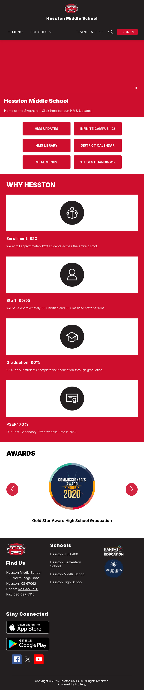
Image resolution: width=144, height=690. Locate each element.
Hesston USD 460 (64, 554)
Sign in (127, 32)
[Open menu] (14, 32)
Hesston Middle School (67, 574)
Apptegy (80, 684)
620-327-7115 (24, 594)
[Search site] (110, 32)
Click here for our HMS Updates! (67, 111)
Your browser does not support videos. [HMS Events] (72, 66)
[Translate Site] (89, 32)
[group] (72, 493)
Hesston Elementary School (65, 564)
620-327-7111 (28, 589)
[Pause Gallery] (136, 88)
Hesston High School (66, 582)
